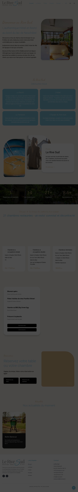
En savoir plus (50, 167)
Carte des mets (22, 325)
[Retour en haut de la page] (74, 488)
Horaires (51, 3)
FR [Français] (66, 3)
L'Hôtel (45, 3)
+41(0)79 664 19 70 (58, 474)
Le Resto (38, 3)
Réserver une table (9, 380)
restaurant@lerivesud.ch (59, 479)
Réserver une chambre (25, 380)
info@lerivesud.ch (58, 476)
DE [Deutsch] (74, 3)
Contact (58, 3)
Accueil (31, 3)
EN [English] (70, 3)
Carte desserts (22, 329)
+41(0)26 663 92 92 (58, 472)
